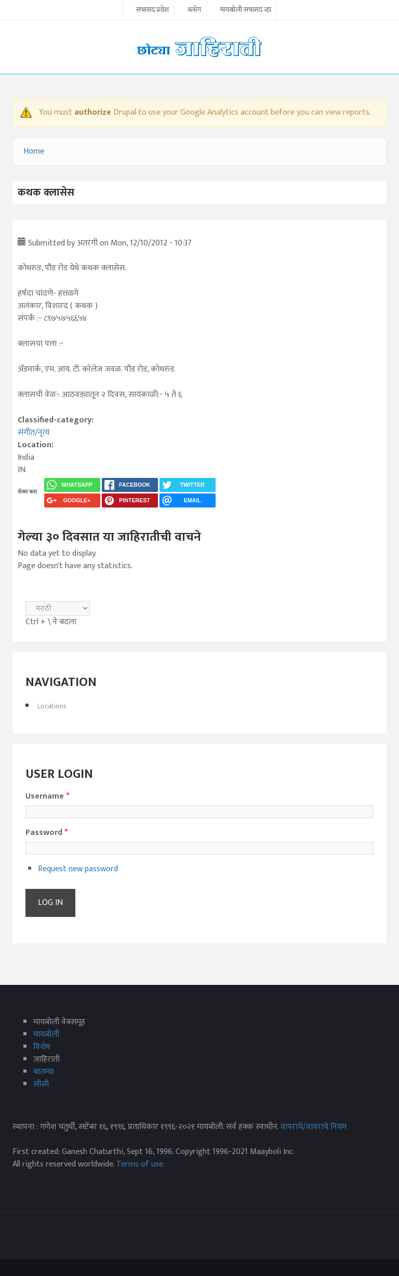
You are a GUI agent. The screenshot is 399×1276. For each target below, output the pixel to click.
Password (46, 833)
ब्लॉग (194, 10)
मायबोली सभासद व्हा (245, 10)
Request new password (78, 869)
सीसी (41, 1084)
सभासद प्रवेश (152, 10)
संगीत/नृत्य (34, 433)
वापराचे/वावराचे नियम (314, 1127)
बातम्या (43, 1072)
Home (33, 151)
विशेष (41, 1047)
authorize (92, 112)
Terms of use (139, 1164)
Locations (51, 706)
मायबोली (46, 1034)
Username (47, 796)
